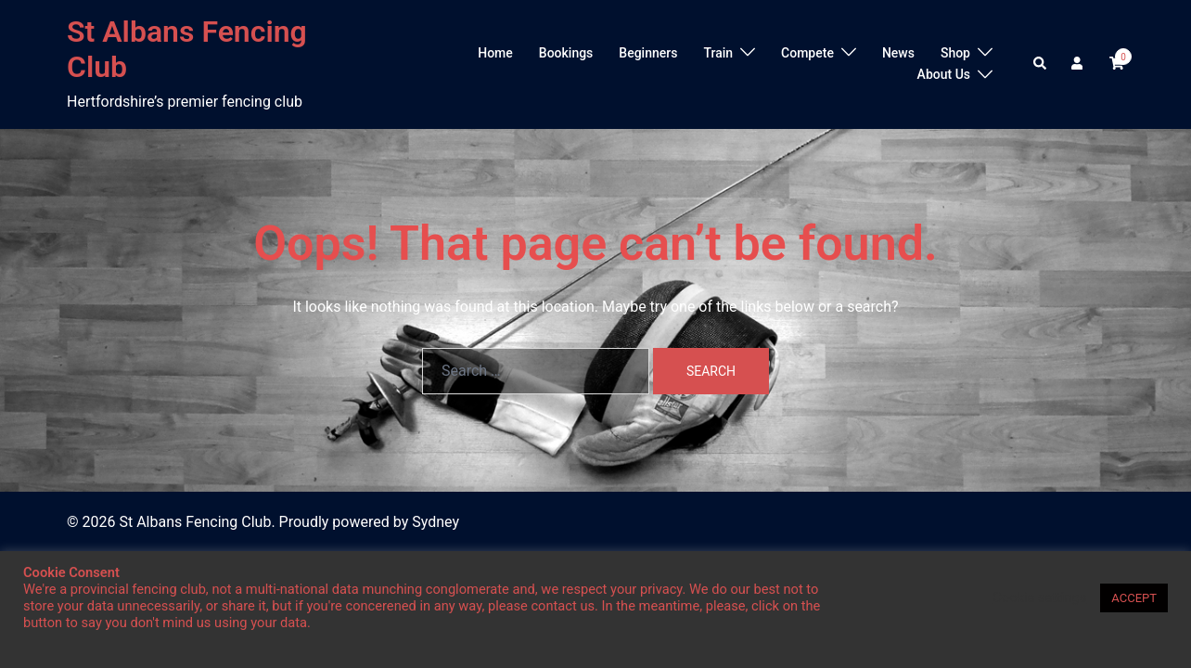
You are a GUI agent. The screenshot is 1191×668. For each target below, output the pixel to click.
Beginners (648, 52)
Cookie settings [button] (1039, 597)
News (898, 52)
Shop (955, 52)
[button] (1040, 64)
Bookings (566, 52)
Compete (807, 52)
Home (495, 52)
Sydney (435, 522)
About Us (943, 74)
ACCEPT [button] (1134, 598)
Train (718, 52)
